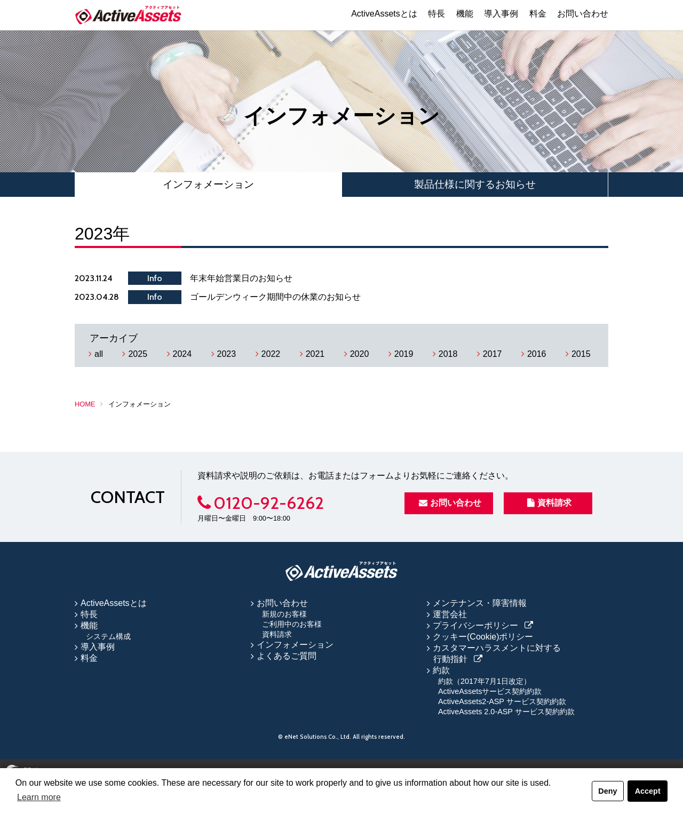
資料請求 (549, 502)
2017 (492, 353)
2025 (137, 353)
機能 (464, 13)
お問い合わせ (582, 13)
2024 (182, 353)
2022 (271, 353)
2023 (226, 353)
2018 (448, 353)
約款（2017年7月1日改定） (484, 681)
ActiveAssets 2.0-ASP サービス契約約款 (506, 711)
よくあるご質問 (286, 655)
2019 (404, 353)
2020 (359, 353)
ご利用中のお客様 (292, 624)
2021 (315, 353)
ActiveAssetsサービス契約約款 (490, 691)
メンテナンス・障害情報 (480, 603)
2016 (536, 353)
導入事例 (501, 13)
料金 (537, 13)
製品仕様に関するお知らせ (475, 184)
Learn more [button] (39, 797)
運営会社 (450, 614)
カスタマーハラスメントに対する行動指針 (497, 653)
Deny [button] (607, 791)
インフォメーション (208, 184)
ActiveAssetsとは (384, 13)
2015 (581, 353)
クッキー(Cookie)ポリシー (483, 636)
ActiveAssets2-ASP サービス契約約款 (502, 701)
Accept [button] (648, 791)
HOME (85, 404)
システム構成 (108, 636)
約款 (441, 670)
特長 (436, 13)
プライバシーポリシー (475, 625)
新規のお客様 (284, 614)
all (98, 353)
